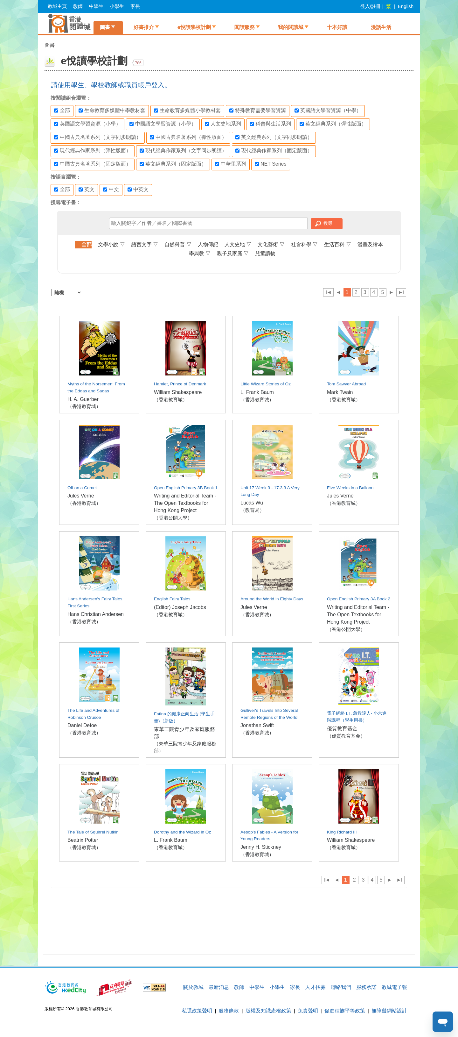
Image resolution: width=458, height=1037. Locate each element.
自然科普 (177, 244)
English (405, 6)
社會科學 (304, 244)
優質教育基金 (342, 728)
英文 (86, 189)
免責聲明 (308, 1010)
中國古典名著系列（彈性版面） (188, 137)
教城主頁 (57, 6)
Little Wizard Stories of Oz (265, 384)
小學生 (117, 6)
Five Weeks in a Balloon (350, 487)
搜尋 (327, 223)
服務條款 (229, 1010)
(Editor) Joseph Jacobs (180, 607)
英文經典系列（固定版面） (173, 164)
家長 (135, 6)
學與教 (200, 253)
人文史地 (238, 244)
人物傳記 (208, 244)
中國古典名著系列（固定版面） (92, 164)
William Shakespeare (178, 392)
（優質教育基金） (346, 736)
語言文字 (144, 244)
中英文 (138, 189)
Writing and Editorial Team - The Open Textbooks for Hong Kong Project (185, 503)
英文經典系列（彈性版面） (333, 124)
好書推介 (144, 27)
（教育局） (252, 510)
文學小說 (111, 244)
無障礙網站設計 (389, 1010)
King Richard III (342, 832)
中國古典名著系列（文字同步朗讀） (97, 137)
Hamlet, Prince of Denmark (180, 384)
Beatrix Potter (82, 840)
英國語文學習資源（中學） (328, 110)
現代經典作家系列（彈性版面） (92, 151)
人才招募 (315, 987)
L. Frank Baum (257, 392)
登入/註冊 (370, 6)
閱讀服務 (244, 27)
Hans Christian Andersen (95, 614)
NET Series (271, 164)
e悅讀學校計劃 (194, 27)
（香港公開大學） (173, 517)
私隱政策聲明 (197, 1010)
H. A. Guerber (83, 399)
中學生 (96, 6)
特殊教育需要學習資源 (257, 110)
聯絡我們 (341, 987)
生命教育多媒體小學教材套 (187, 110)
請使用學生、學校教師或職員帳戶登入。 (111, 85)
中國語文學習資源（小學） (162, 124)
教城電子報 (394, 987)
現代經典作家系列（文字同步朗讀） (183, 151)
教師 (78, 6)
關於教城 (193, 987)
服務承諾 (366, 987)
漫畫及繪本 (370, 244)
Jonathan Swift (257, 725)
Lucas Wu (251, 502)
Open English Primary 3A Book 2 (358, 599)
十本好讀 (337, 27)
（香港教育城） (84, 406)
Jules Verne (80, 495)
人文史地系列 (223, 124)
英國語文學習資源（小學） (87, 124)
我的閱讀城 (290, 27)
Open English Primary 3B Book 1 (186, 487)
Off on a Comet (82, 487)
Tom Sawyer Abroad (346, 384)
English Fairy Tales (172, 599)
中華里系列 (230, 164)
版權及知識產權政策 (268, 1010)
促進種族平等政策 (344, 1010)
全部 (62, 110)
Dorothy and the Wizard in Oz (182, 832)
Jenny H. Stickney (260, 847)
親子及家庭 (233, 253)
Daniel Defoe (82, 725)
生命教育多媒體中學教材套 (112, 110)
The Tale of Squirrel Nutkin (93, 832)
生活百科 (337, 244)
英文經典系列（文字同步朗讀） (273, 137)
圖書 (105, 27)
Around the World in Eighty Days (271, 599)
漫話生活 (381, 27)
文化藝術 (271, 244)
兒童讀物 (265, 253)
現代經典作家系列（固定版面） (273, 151)
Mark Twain (340, 392)
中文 (111, 189)
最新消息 (219, 987)
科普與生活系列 (270, 124)
